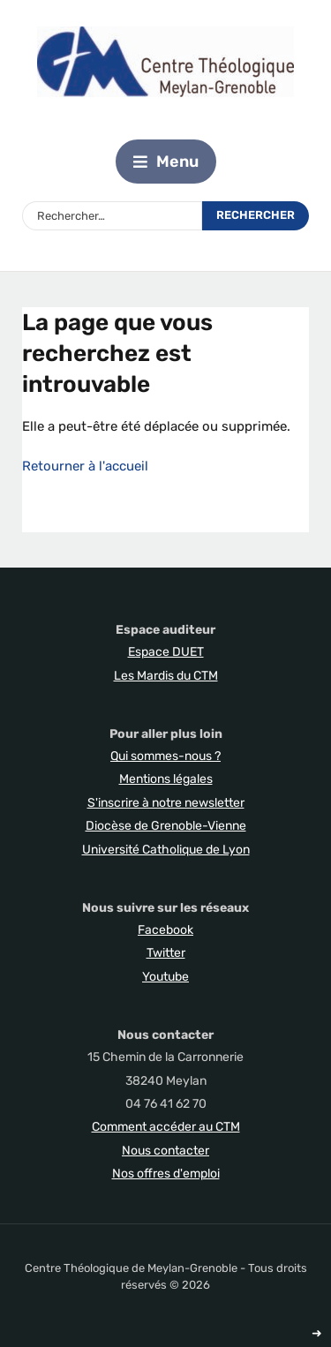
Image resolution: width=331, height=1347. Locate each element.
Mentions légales (166, 778)
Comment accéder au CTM (166, 1126)
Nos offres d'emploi (166, 1173)
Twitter (166, 952)
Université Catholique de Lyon (166, 849)
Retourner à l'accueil (85, 466)
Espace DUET (166, 651)
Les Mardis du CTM (166, 675)
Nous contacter (165, 1150)
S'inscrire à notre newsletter (165, 802)
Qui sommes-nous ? (165, 756)
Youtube (165, 976)
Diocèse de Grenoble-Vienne (166, 825)
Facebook (165, 929)
